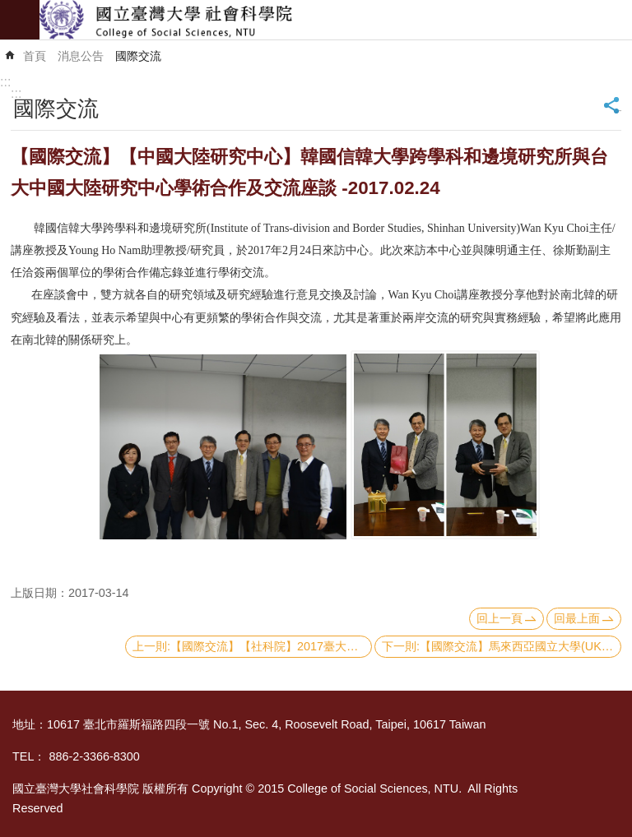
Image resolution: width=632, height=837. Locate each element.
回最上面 (577, 618)
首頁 (34, 55)
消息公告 (81, 55)
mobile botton (20, 19)
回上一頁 (499, 618)
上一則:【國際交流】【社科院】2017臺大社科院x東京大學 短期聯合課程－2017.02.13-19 (252, 646)
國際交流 (138, 55)
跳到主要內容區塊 (8, 8)
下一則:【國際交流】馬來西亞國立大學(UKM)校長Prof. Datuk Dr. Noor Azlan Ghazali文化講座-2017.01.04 (501, 646)
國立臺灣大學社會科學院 (336, 19)
